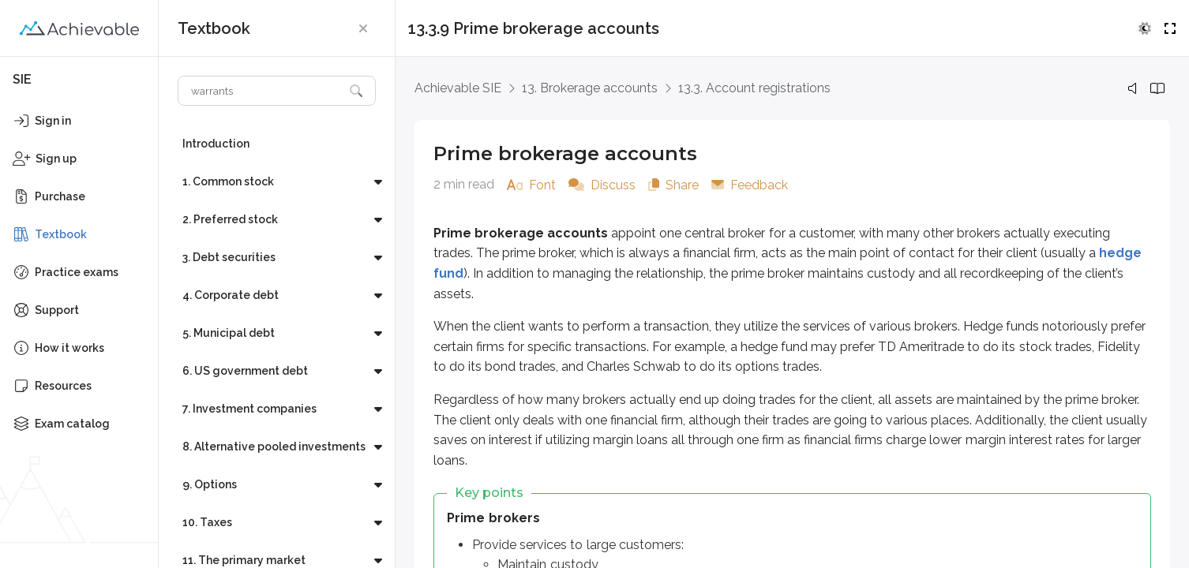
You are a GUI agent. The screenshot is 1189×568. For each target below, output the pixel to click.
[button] (363, 28)
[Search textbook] (260, 91)
